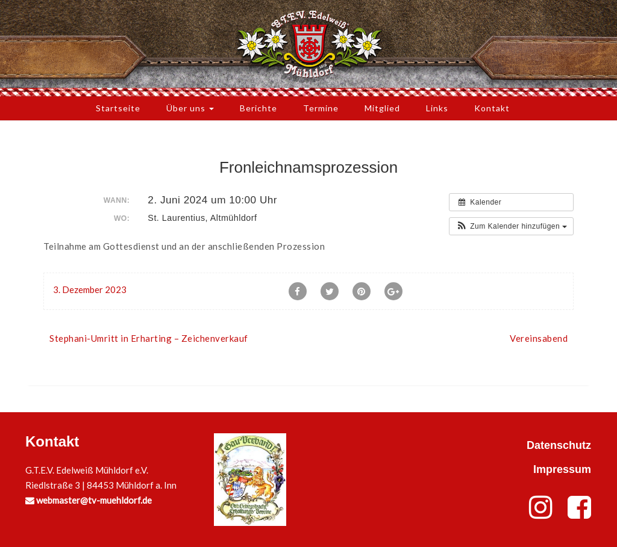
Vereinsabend (539, 338)
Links (437, 108)
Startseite (118, 108)
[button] (511, 226)
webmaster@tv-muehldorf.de (88, 500)
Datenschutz (559, 445)
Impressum (562, 469)
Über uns (190, 108)
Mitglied (382, 108)
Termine (321, 108)
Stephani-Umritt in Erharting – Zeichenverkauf (148, 338)
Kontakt (492, 108)
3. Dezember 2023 (90, 289)
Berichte (258, 108)
